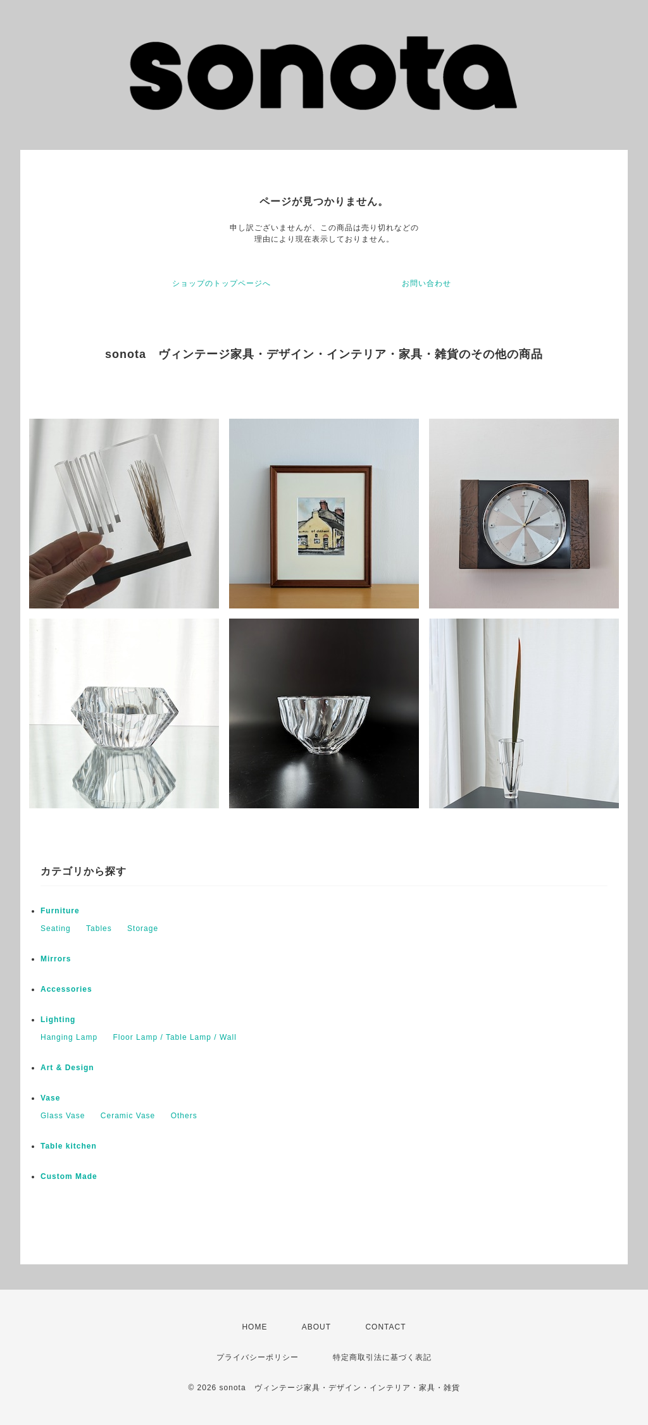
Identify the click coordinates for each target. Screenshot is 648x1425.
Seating (55, 928)
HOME (254, 1327)
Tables (99, 928)
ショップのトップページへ (221, 283)
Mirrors (55, 958)
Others (184, 1115)
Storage (142, 928)
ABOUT (316, 1327)
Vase (50, 1098)
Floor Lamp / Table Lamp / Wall (174, 1037)
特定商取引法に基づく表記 (382, 1357)
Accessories (66, 989)
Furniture (60, 910)
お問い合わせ (426, 283)
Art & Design (67, 1067)
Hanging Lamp (68, 1037)
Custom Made (68, 1176)
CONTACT (385, 1327)
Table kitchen (68, 1146)
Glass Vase (62, 1115)
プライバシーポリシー (257, 1357)
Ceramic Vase (128, 1115)
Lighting (57, 1019)
